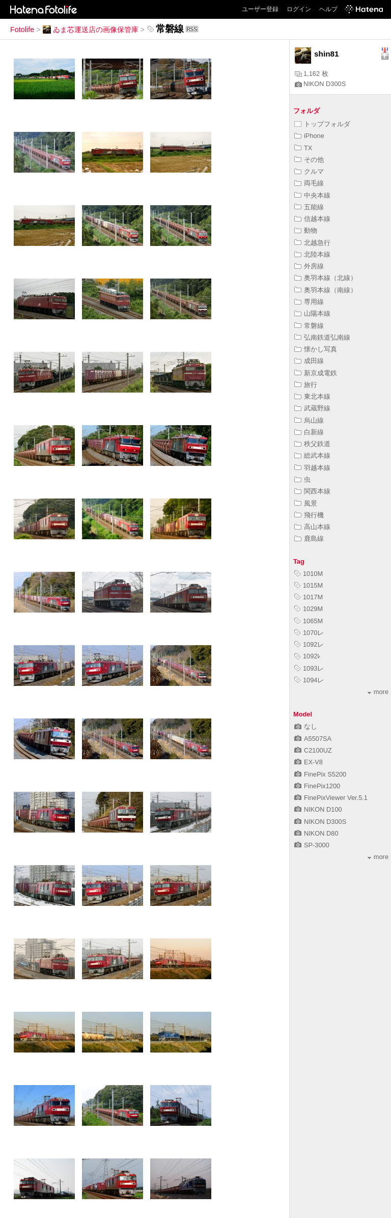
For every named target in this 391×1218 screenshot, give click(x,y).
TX (303, 148)
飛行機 (309, 515)
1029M (308, 609)
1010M (308, 573)
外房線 (309, 266)
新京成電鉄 (315, 373)
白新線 (309, 432)
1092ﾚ (307, 656)
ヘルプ (328, 9)
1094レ (309, 680)
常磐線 (309, 325)
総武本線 (312, 455)
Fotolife (22, 29)
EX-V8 (308, 762)
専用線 (309, 302)
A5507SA (312, 738)
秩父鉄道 (312, 444)
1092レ (309, 644)
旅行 (305, 385)
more (378, 692)
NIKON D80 (316, 833)
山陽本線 (312, 313)
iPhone (309, 136)
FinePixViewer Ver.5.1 (331, 797)
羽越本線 (312, 468)
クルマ (309, 171)
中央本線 (312, 195)
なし (305, 726)
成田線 (309, 361)
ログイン (299, 9)
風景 (305, 503)
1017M (308, 597)
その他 (309, 159)
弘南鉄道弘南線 (322, 337)
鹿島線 (309, 538)
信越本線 (312, 219)
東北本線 (312, 396)
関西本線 (312, 491)
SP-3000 (311, 845)
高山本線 (312, 527)
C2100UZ (313, 750)
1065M (308, 621)
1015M (308, 585)
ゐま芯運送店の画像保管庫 (90, 29)
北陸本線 (312, 254)
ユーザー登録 (260, 9)
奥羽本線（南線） (325, 290)
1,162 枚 (311, 73)
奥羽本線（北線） (325, 278)
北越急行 (312, 242)
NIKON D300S (320, 84)
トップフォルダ (322, 124)
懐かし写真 (315, 349)
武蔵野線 (312, 408)
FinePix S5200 (320, 774)
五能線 (309, 207)
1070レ (309, 632)
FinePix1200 (317, 786)
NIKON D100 (318, 809)
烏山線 (309, 420)
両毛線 (309, 183)
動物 (305, 230)
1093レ (309, 668)
